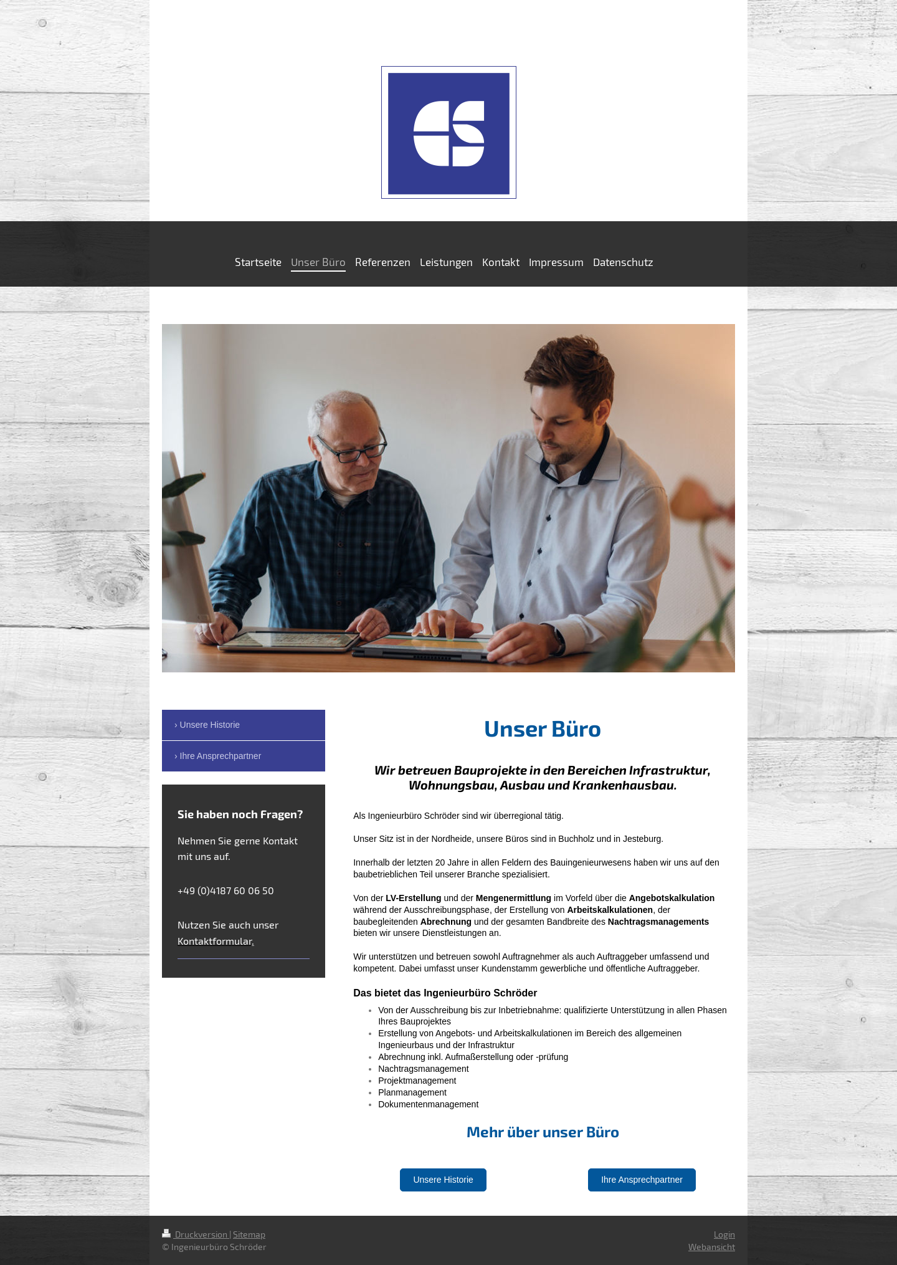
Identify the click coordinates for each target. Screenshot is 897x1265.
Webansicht (711, 1246)
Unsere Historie (443, 1180)
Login (724, 1234)
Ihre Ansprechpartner (642, 1180)
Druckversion (195, 1234)
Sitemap (249, 1234)
